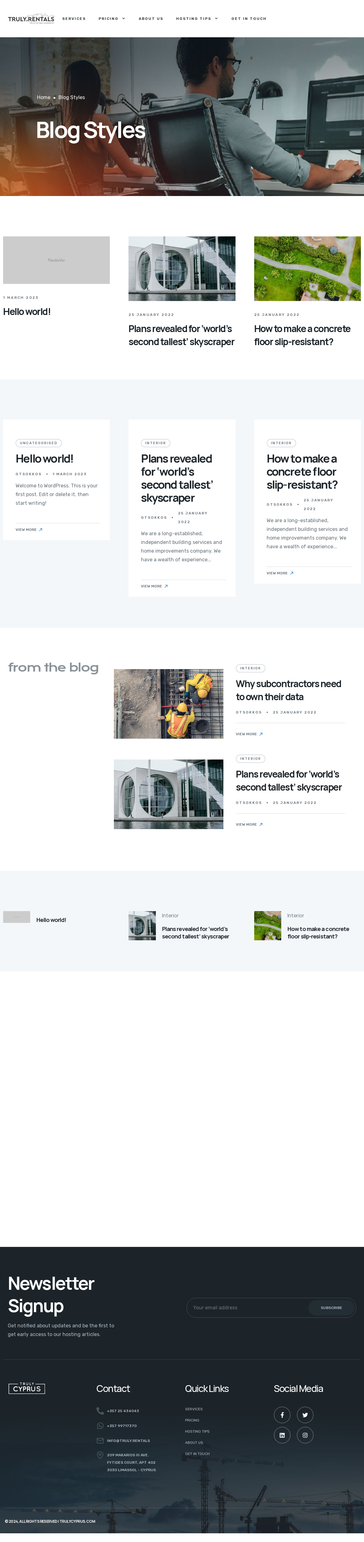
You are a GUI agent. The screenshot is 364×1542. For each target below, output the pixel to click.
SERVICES (194, 1409)
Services (74, 18)
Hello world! (26, 316)
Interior (155, 453)
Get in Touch (249, 18)
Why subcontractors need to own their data (288, 690)
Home (43, 97)
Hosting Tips (197, 18)
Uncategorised (39, 447)
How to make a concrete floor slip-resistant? (302, 365)
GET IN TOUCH (197, 1454)
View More (29, 534)
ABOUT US (194, 1442)
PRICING (192, 1420)
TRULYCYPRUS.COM (77, 1521)
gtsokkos (29, 478)
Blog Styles (71, 97)
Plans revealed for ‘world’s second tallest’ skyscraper (181, 345)
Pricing (112, 18)
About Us (151, 18)
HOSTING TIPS (197, 1431)
